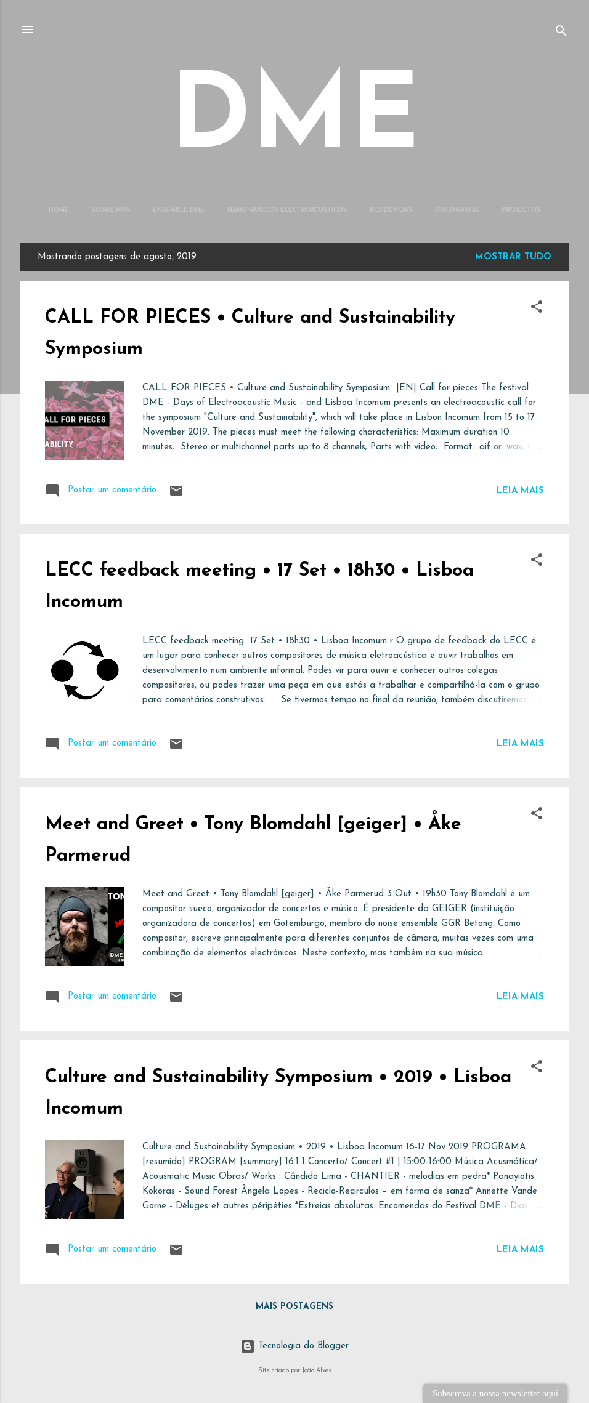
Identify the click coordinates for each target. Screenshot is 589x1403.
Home (59, 210)
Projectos (521, 210)
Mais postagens (294, 1306)
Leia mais (520, 491)
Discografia (457, 210)
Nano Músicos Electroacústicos (287, 210)
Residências (391, 210)
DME (295, 120)
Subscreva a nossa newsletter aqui (495, 1393)
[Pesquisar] (561, 33)
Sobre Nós (111, 210)
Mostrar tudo (513, 257)
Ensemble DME (179, 210)
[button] (536, 309)
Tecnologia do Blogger (294, 1346)
